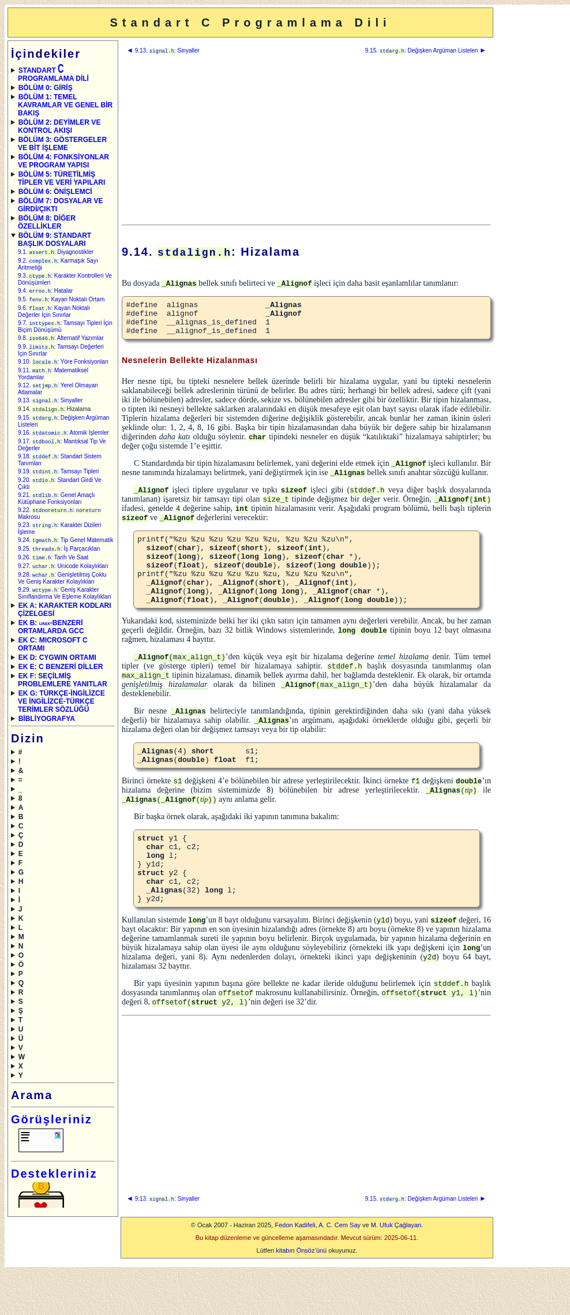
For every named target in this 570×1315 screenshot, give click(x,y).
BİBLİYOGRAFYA (46, 735)
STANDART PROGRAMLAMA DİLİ (53, 74)
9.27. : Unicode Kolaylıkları (63, 581)
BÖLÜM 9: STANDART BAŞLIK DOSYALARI (54, 239)
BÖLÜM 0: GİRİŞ (45, 88)
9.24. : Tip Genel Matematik (66, 554)
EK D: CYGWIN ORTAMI (57, 674)
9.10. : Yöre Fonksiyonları (63, 367)
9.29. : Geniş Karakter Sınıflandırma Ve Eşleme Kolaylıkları (64, 610)
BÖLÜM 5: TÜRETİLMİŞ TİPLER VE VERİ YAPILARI (61, 178)
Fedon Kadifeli (295, 1272)
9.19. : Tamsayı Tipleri (58, 482)
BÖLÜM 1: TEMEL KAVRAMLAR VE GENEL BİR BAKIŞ (65, 105)
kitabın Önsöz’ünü (301, 1298)
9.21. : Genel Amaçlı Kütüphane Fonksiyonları (56, 510)
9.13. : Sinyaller (50, 408)
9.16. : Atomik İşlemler (63, 442)
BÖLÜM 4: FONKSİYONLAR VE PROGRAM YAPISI (63, 161)
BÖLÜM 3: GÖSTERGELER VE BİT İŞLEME (62, 144)
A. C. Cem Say (339, 1272)
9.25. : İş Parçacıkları (59, 563)
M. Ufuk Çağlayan (396, 1272)
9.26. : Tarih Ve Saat (53, 572)
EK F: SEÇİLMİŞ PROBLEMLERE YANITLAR (62, 697)
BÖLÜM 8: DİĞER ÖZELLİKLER (47, 222)
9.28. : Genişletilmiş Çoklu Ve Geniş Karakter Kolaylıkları (62, 594)
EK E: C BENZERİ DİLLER (60, 683)
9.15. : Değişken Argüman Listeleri (425, 50)
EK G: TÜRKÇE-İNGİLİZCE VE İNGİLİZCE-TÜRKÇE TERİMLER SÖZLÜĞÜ (61, 718)
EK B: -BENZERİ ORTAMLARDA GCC (51, 644)
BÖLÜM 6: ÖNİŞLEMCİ (55, 192)
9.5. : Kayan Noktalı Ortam (61, 302)
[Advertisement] (306, 140)
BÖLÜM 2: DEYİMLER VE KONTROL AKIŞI (59, 126)
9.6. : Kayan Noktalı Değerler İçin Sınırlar (54, 315)
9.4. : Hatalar (45, 293)
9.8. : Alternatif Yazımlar (60, 342)
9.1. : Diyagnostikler (55, 252)
